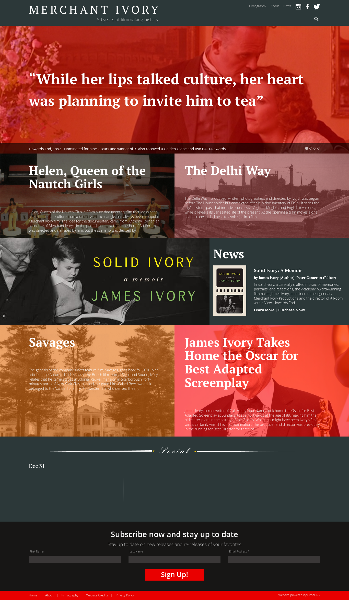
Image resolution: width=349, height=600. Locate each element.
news (287, 6)
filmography (257, 6)
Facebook (307, 6)
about (275, 6)
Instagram (298, 6)
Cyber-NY (313, 595)
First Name (36, 551)
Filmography (69, 595)
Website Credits (97, 595)
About (49, 595)
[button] (26, 90)
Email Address (239, 551)
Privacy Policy (125, 595)
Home (33, 595)
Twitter (316, 6)
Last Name (136, 551)
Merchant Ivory (95, 9)
